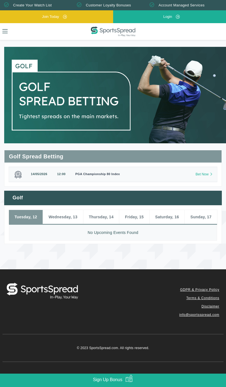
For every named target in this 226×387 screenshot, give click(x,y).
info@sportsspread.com (199, 315)
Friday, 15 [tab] (134, 217)
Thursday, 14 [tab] (101, 217)
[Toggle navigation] (5, 31)
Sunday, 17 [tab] (201, 217)
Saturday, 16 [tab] (167, 217)
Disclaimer (210, 306)
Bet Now (202, 174)
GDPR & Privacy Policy (199, 290)
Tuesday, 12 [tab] (25, 217)
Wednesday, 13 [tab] (62, 217)
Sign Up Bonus (107, 379)
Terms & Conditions (202, 298)
